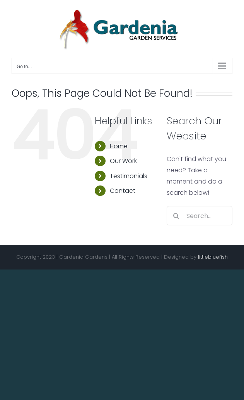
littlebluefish (213, 257)
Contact (122, 190)
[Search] (176, 215)
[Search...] (199, 215)
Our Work (123, 160)
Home (119, 146)
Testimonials (128, 176)
